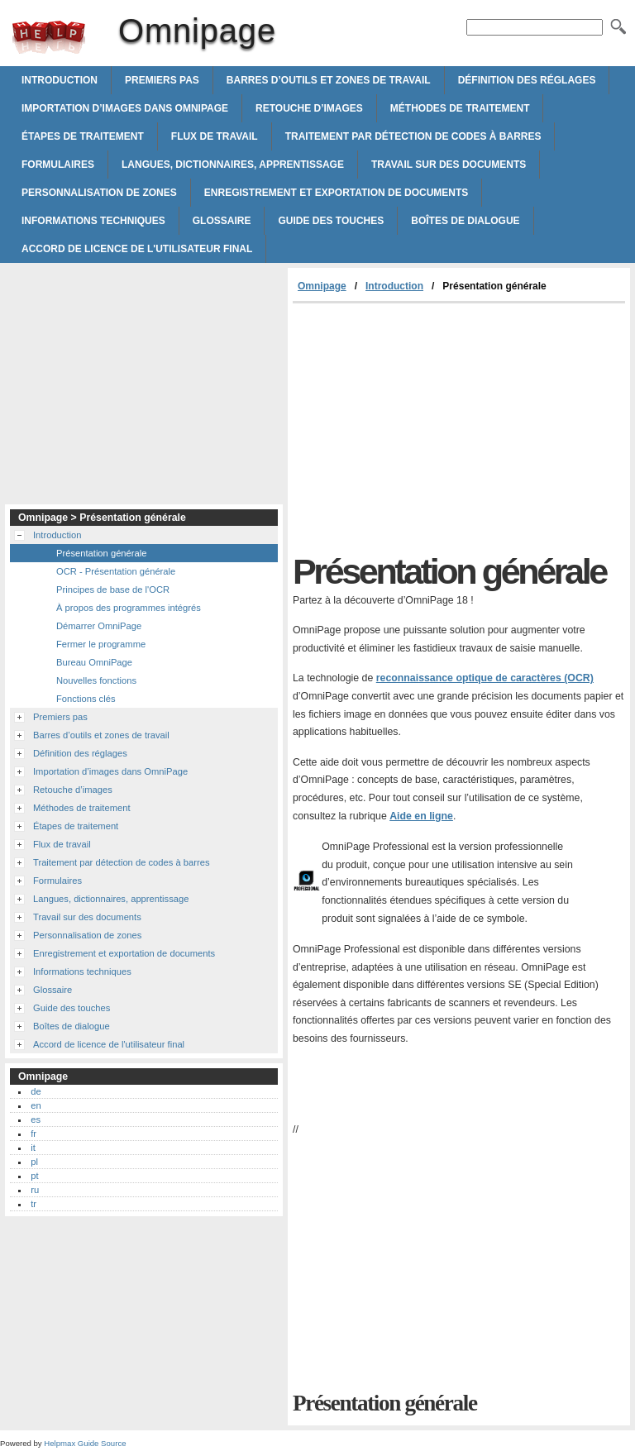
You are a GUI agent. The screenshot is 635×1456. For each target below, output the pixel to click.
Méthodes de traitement (460, 108)
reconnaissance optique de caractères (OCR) (485, 678)
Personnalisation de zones (99, 192)
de (36, 1091)
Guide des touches (331, 221)
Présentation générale (101, 553)
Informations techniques (93, 221)
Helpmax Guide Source (85, 1443)
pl (34, 1162)
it (33, 1148)
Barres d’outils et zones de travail (329, 80)
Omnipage (48, 37)
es (36, 1119)
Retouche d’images (309, 108)
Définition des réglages (527, 80)
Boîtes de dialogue (465, 221)
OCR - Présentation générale (115, 571)
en (36, 1105)
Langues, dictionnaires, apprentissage (233, 164)
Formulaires (57, 164)
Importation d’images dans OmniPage (124, 108)
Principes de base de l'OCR (112, 589)
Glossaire (222, 221)
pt (34, 1176)
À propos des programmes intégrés (128, 608)
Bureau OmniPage (94, 662)
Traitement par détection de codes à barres (413, 136)
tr (33, 1204)
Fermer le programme (101, 644)
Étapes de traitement (82, 136)
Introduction (59, 80)
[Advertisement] (432, 427)
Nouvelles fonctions (96, 680)
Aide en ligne (421, 816)
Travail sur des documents (448, 164)
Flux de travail (214, 136)
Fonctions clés (86, 699)
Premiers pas (162, 80)
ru (35, 1190)
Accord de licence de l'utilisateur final (136, 249)
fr (33, 1134)
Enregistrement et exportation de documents (336, 192)
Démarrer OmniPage (98, 626)
